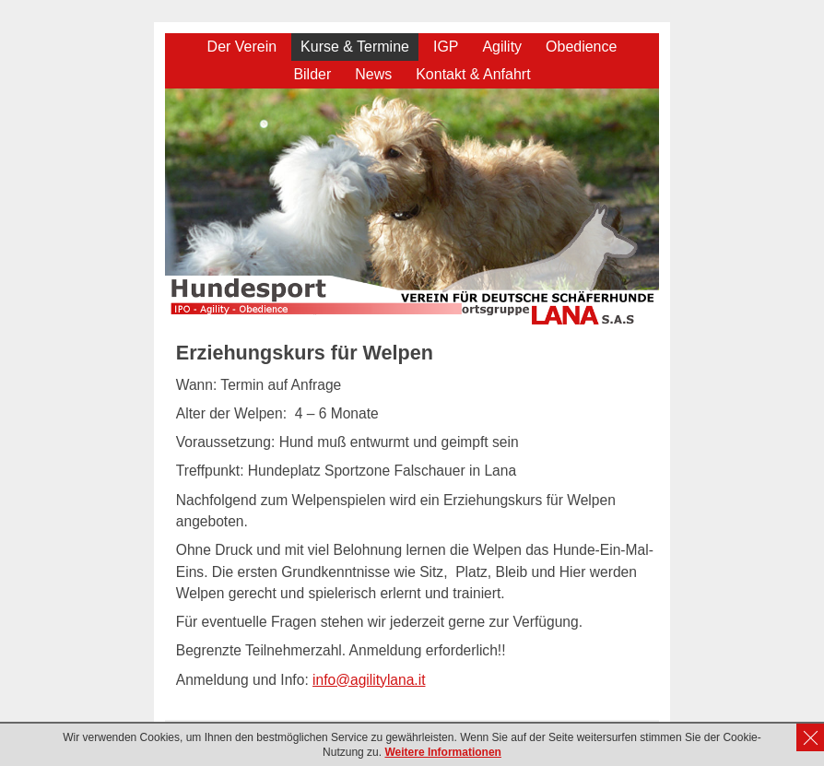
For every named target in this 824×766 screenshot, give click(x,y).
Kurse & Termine (354, 46)
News (373, 74)
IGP (446, 46)
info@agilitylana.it (368, 680)
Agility (502, 46)
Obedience (581, 46)
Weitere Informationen (442, 752)
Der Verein (242, 46)
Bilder (312, 74)
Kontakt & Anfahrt (473, 74)
